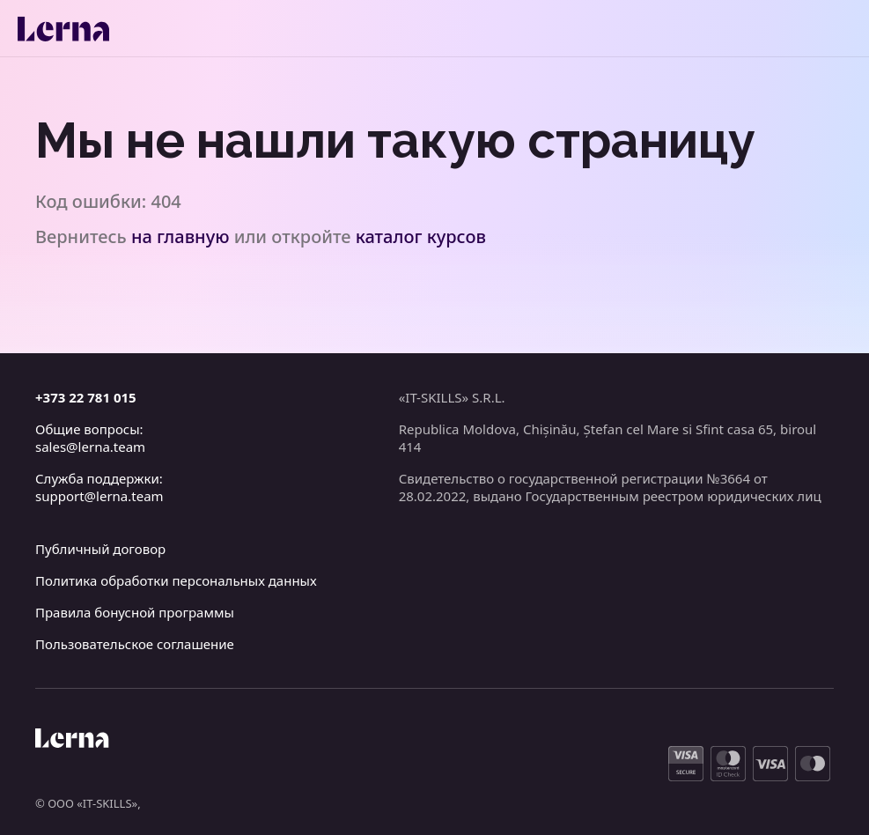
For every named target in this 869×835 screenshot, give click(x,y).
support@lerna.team (99, 496)
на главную (180, 236)
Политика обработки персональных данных (176, 580)
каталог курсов (421, 236)
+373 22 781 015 (85, 397)
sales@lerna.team (90, 446)
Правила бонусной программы (134, 612)
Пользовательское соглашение (134, 644)
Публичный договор (100, 549)
